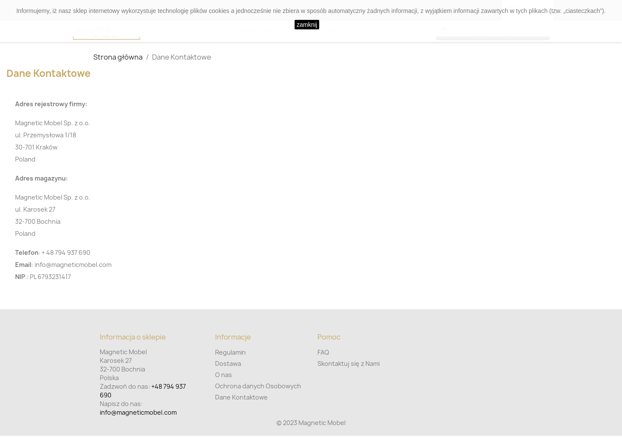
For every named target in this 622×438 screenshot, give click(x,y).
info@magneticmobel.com (138, 412)
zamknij (307, 24)
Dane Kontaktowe (241, 397)
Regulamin (230, 352)
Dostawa (228, 363)
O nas (223, 375)
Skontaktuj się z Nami (348, 363)
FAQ (323, 352)
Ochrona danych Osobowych (258, 386)
